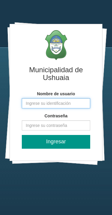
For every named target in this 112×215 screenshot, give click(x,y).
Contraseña (56, 115)
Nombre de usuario (56, 93)
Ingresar (56, 142)
